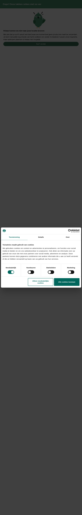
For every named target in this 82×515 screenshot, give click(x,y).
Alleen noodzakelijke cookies (40, 282)
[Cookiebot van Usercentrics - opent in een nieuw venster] (69, 230)
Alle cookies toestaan (66, 282)
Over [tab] (68, 237)
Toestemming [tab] (14, 237)
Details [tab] (41, 237)
